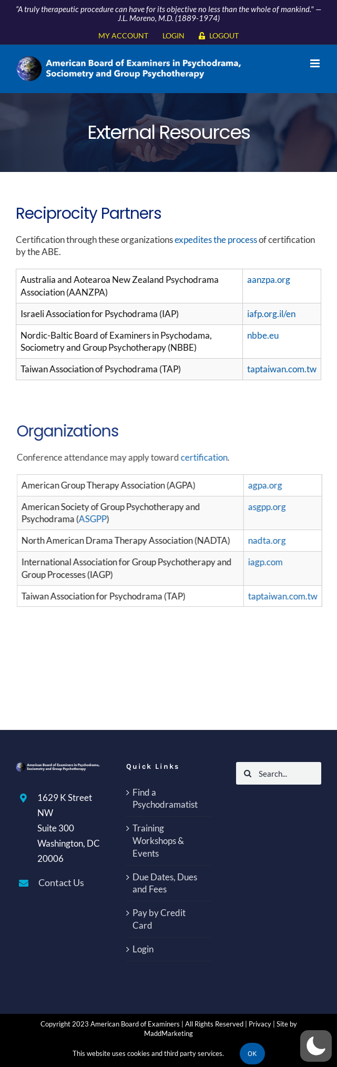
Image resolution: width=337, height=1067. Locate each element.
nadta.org (270, 540)
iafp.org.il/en (272, 313)
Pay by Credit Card (159, 919)
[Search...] (278, 773)
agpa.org (268, 485)
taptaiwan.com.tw (283, 368)
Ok (252, 1053)
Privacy (260, 1024)
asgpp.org (270, 506)
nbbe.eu (264, 335)
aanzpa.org (269, 279)
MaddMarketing (168, 1033)
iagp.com (268, 561)
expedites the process (217, 239)
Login (143, 948)
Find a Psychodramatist (165, 798)
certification (206, 457)
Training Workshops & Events (158, 840)
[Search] (247, 773)
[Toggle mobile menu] (315, 63)
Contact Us (61, 882)
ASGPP (95, 518)
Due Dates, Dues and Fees (164, 883)
